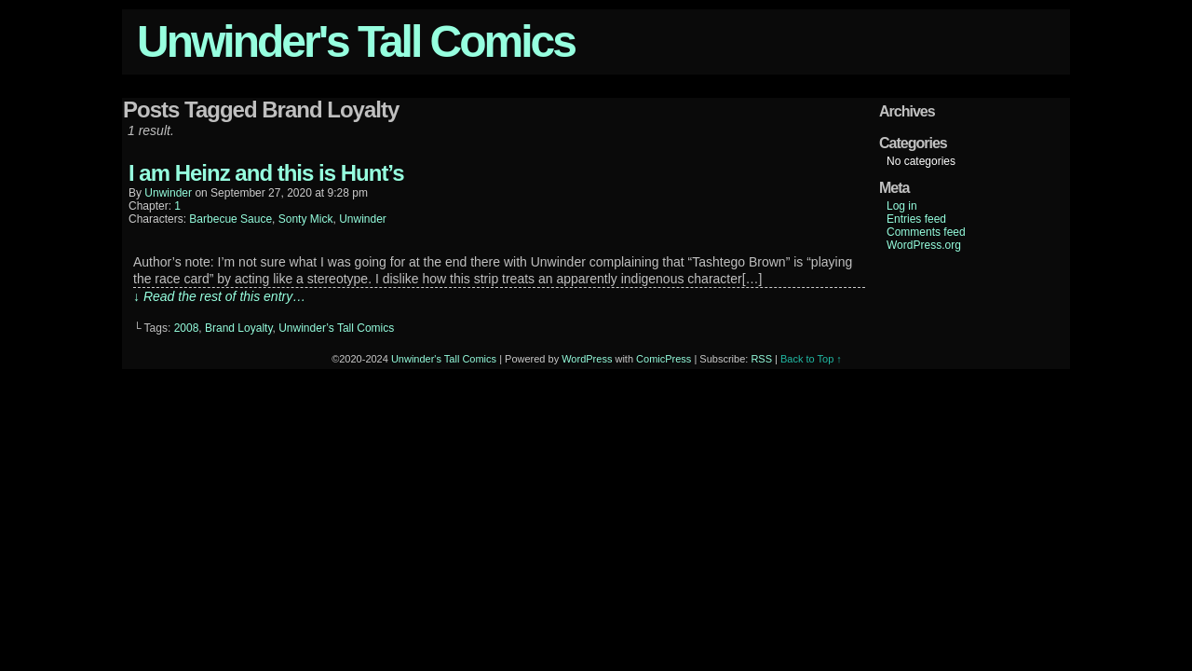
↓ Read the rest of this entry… (219, 296)
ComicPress (663, 358)
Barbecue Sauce (230, 219)
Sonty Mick (305, 219)
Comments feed (926, 232)
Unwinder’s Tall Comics (336, 328)
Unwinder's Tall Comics (356, 41)
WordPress (587, 358)
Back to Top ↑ (811, 358)
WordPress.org (924, 245)
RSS (761, 358)
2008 (186, 328)
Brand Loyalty (239, 328)
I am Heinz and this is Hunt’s (266, 172)
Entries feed (916, 219)
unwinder (168, 192)
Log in (902, 205)
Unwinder (362, 219)
